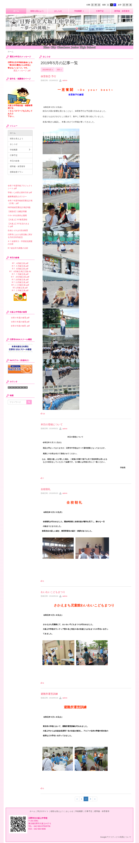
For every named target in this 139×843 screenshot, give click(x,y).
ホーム (32, 811)
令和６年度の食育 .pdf (20, 326)
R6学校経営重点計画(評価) (19, 207)
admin (63, 80)
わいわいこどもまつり (53, 592)
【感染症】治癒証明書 (17, 211)
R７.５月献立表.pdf (20, 266)
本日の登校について (52, 424)
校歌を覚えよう (57, 811)
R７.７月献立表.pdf (20, 274)
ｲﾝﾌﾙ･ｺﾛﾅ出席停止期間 (17, 215)
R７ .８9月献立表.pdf (20, 277)
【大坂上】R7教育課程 (17, 219)
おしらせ (69, 811)
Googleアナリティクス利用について (115, 837)
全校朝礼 (45, 489)
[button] (79, 11)
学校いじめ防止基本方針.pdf (20, 192)
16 (43, 414)
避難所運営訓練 (49, 694)
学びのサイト (43, 811)
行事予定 (88, 811)
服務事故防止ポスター (17, 196)
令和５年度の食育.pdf (20, 322)
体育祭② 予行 (48, 76)
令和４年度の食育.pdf (20, 318)
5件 (59, 70)
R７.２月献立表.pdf (20, 290)
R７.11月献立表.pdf (20, 282)
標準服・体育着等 (101, 811)
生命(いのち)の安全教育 (18, 230)
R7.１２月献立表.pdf (20, 285)
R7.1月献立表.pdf (20, 288)
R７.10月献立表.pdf (20, 279)
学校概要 (79, 811)
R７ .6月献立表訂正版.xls (20, 271)
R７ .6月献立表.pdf (20, 269)
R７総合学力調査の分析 (18, 248)
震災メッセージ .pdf (21, 70)
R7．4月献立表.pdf (20, 263)
